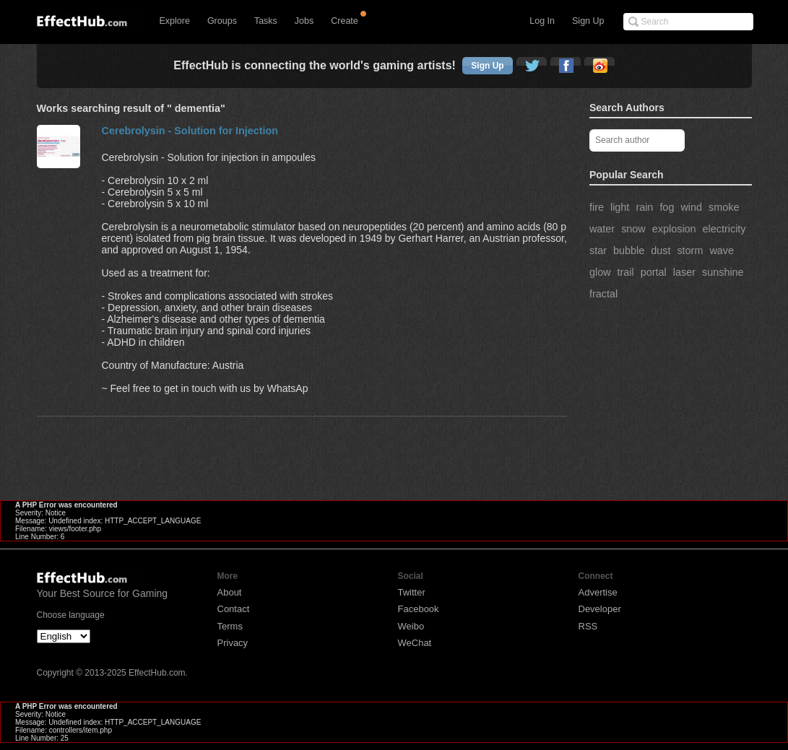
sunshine (723, 272)
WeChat (415, 642)
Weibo (411, 626)
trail (626, 272)
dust (660, 250)
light (619, 207)
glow (600, 272)
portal (654, 272)
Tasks (265, 21)
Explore (175, 21)
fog (666, 207)
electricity (724, 229)
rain (644, 207)
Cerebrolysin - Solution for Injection (190, 130)
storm (690, 250)
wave (721, 250)
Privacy (232, 642)
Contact (233, 608)
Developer (600, 608)
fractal (603, 294)
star (598, 250)
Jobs (304, 21)
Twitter (411, 592)
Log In (542, 21)
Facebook (418, 608)
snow (633, 229)
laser (684, 272)
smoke (724, 207)
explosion (674, 229)
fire (596, 207)
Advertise (598, 592)
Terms (230, 626)
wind (691, 207)
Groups (222, 21)
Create (344, 21)
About (229, 592)
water (602, 229)
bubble (628, 250)
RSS (588, 626)
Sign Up (588, 21)
